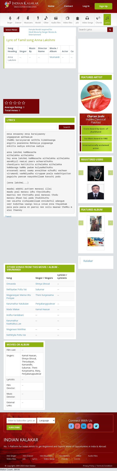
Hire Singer (11, 456)
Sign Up (103, 6)
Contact (68, 6)
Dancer (18, 19)
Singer (9, 19)
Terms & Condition (104, 466)
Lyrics (107, 19)
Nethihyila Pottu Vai (16, 334)
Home (51, 6)
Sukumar (39, 289)
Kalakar (88, 261)
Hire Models (64, 456)
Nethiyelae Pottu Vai (16, 289)
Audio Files (93, 456)
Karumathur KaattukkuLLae (13, 322)
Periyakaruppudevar (45, 303)
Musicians (28, 19)
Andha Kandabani (15, 314)
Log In (86, 6)
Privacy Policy (88, 466)
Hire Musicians (46, 456)
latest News (11, 29)
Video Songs (87, 19)
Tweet (8, 216)
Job (77, 19)
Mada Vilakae (13, 309)
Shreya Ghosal (42, 283)
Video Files (11, 459)
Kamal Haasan (42, 309)
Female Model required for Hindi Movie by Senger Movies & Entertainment (42, 32)
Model (38, 19)
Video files (67, 19)
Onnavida (11, 283)
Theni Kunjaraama (44, 295)
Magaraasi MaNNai (16, 329)
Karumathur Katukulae (17, 303)
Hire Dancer (28, 456)
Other (46, 19)
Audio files (55, 19)
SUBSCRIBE (14, 427)
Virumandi (54, 57)
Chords (99, 19)
